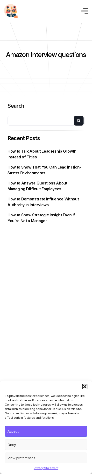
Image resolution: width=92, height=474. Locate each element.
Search (15, 106)
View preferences (21, 458)
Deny (11, 445)
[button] (84, 386)
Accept (13, 431)
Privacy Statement (46, 468)
